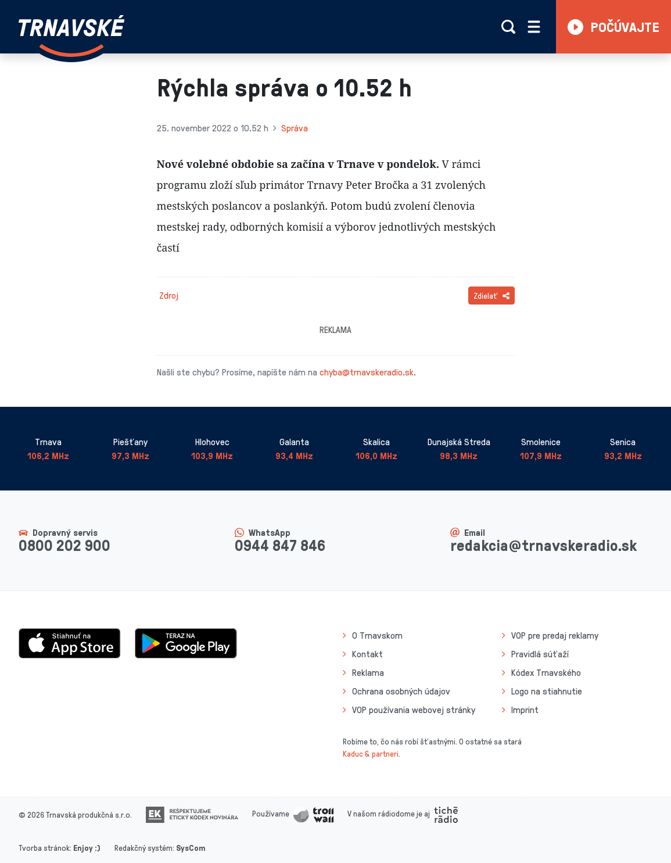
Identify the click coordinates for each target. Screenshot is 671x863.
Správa (294, 127)
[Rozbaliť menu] (534, 27)
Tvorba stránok (44, 847)
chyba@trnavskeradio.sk (367, 372)
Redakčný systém (143, 847)
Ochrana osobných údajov (401, 691)
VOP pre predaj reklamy (554, 635)
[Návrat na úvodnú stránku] (71, 36)
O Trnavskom (377, 635)
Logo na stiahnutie (546, 691)
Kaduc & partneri (371, 753)
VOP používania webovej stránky (413, 709)
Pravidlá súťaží (540, 653)
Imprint (525, 709)
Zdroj (168, 295)
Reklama (368, 672)
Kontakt (367, 653)
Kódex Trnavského (546, 672)
